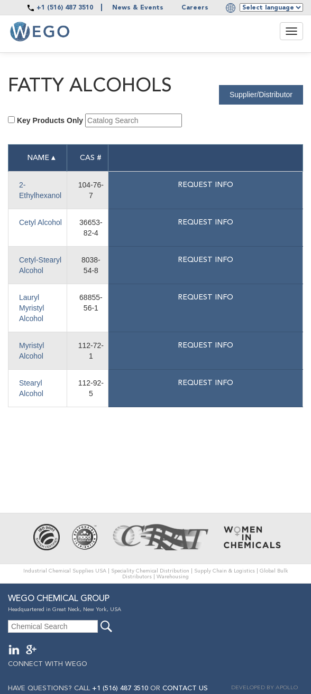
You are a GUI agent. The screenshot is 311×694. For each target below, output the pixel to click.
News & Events (137, 8)
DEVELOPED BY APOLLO (264, 688)
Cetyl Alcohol (40, 222)
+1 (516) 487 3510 (64, 8)
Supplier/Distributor (261, 94)
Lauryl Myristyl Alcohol (31, 308)
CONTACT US (185, 688)
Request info (205, 185)
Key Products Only (50, 120)
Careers (194, 8)
